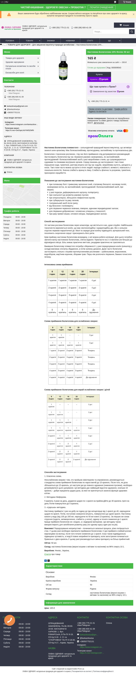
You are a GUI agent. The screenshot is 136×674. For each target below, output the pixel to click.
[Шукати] (132, 31)
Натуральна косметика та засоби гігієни (20, 67)
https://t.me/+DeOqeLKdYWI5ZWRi (20, 130)
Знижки (51, 41)
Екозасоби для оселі (15, 73)
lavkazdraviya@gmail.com (17, 106)
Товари (29, 41)
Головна (10, 41)
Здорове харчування (15, 62)
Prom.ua (81, 669)
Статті (90, 41)
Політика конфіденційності (103, 671)
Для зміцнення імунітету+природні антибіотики (53, 45)
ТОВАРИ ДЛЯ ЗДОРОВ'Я (19, 45)
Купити (99, 74)
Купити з (99, 79)
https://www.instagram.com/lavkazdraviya (22, 124)
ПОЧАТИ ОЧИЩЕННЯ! (101, 7)
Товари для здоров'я (15, 58)
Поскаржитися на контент (82, 671)
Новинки (70, 41)
